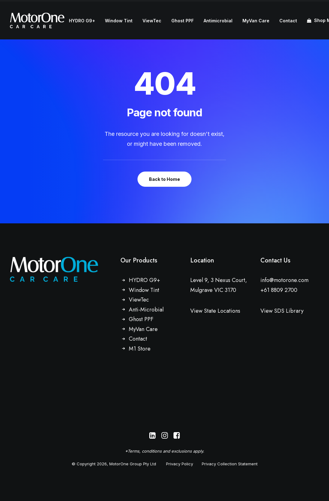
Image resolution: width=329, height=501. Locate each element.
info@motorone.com (284, 280)
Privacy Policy (179, 463)
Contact (288, 20)
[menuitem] (82, 21)
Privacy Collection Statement (230, 463)
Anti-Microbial (146, 310)
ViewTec (151, 20)
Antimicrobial (218, 20)
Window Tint (119, 20)
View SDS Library (282, 311)
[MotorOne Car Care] (37, 20)
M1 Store (140, 349)
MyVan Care (255, 20)
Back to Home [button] (164, 179)
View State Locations (215, 311)
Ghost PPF (182, 20)
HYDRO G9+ (82, 20)
